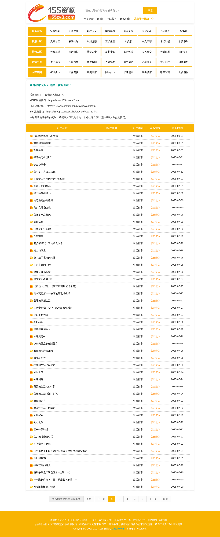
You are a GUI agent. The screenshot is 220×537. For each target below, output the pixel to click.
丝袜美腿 (73, 72)
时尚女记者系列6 (41, 279)
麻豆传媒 (73, 41)
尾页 (165, 499)
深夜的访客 (38, 400)
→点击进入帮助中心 (54, 94)
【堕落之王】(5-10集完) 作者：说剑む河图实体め (58, 451)
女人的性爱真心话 (41, 436)
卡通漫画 (128, 72)
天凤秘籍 (36, 415)
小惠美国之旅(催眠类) (43, 343)
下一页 (153, 499)
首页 (88, 499)
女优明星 (147, 31)
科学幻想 (183, 62)
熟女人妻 (92, 51)
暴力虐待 (128, 62)
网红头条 (92, 31)
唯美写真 (165, 72)
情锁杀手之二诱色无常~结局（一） (51, 472)
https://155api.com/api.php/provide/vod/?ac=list (71, 111)
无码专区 (55, 41)
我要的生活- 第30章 (42, 365)
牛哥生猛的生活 (40, 264)
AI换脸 (128, 41)
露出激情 (147, 72)
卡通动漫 (165, 41)
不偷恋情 (73, 62)
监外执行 (36, 221)
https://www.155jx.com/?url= (63, 100)
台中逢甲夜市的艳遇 (43, 257)
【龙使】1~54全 (40, 229)
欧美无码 (128, 31)
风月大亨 (36, 372)
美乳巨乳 (165, 51)
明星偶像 (147, 62)
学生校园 (92, 62)
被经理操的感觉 (40, 465)
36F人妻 (36, 322)
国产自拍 (73, 51)
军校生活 (36, 150)
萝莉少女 (110, 51)
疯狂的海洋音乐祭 (41, 350)
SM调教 (165, 31)
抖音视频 (55, 31)
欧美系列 (183, 41)
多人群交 (147, 51)
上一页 (101, 499)
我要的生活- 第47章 (42, 386)
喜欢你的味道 (39, 429)
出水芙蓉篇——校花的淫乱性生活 (50, 293)
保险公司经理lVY (41, 157)
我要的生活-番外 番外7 (44, 393)
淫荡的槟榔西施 (40, 143)
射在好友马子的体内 (43, 408)
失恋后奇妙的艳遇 (41, 200)
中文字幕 (147, 41)
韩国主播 (73, 31)
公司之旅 (36, 422)
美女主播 (55, 51)
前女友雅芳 (38, 357)
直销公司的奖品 (40, 186)
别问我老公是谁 (40, 443)
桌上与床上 (38, 250)
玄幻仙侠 (165, 62)
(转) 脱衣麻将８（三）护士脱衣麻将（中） (55, 479)
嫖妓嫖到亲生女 (40, 329)
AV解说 (183, 31)
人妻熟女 (110, 62)
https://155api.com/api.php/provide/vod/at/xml (71, 106)
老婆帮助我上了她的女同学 (46, 243)
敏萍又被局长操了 (41, 272)
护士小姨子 (38, 164)
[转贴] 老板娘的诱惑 (42, 486)
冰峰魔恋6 (37, 336)
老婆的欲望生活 (40, 300)
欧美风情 (92, 72)
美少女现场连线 (40, 207)
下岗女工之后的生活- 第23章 (47, 178)
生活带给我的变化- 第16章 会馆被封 (51, 307)
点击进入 (155, 135)
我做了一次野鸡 (40, 214)
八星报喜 (36, 236)
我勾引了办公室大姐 (43, 171)
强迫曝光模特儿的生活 (44, 135)
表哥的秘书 (38, 458)
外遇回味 (36, 379)
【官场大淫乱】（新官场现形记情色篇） (54, 286)
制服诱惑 (92, 41)
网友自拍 (110, 72)
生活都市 (55, 62)
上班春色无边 (39, 314)
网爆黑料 (110, 31)
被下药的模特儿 (40, 193)
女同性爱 (128, 51)
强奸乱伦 (183, 51)
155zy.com (118, 528)
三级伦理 (110, 41)
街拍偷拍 (55, 72)
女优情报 (183, 72)
